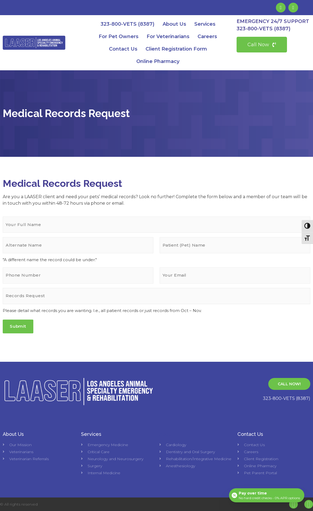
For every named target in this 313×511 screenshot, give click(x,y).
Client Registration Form (176, 49)
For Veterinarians (168, 36)
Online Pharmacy (157, 61)
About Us (174, 24)
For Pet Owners (118, 36)
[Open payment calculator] (266, 495)
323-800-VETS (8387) (127, 24)
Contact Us (123, 49)
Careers (207, 36)
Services (204, 24)
